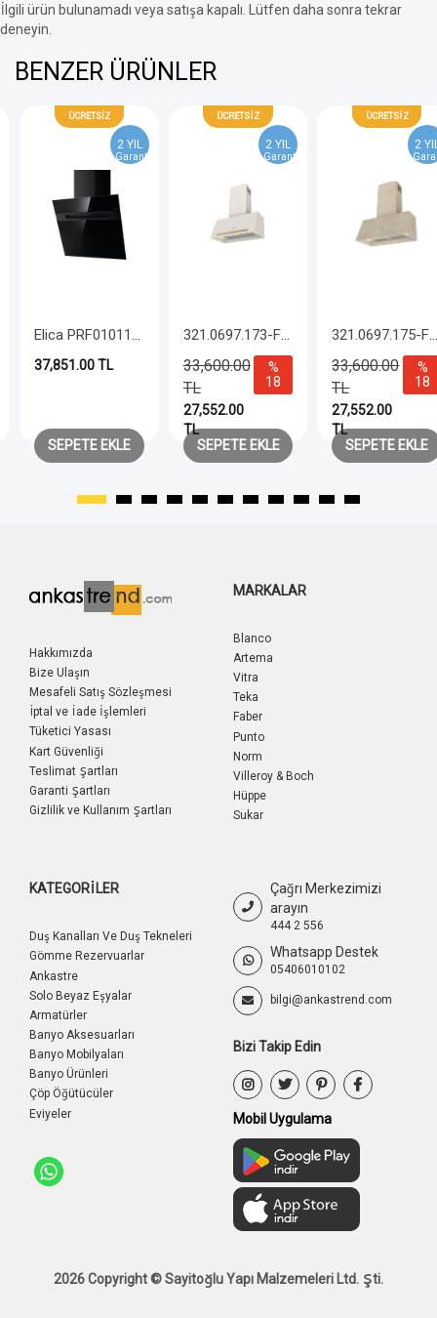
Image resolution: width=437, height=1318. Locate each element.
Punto (248, 737)
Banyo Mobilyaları (76, 1054)
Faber (247, 716)
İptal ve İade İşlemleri (87, 712)
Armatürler (58, 1015)
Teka (245, 697)
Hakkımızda (61, 653)
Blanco (252, 638)
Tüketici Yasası (70, 731)
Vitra (245, 677)
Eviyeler (50, 1114)
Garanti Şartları (69, 791)
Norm (247, 756)
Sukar (248, 815)
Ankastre (53, 976)
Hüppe (249, 796)
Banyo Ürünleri (68, 1074)
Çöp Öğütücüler (71, 1093)
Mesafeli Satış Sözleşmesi (100, 692)
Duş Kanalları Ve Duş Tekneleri (110, 936)
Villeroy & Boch (273, 776)
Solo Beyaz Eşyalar (80, 996)
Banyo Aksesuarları (82, 1035)
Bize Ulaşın (59, 673)
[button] (91, 499)
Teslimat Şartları (73, 771)
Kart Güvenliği (66, 752)
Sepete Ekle (89, 445)
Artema (253, 658)
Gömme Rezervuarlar (86, 956)
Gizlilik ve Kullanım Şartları (100, 810)
